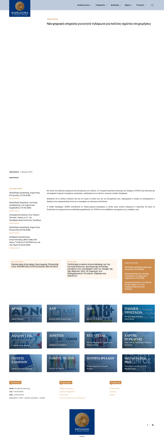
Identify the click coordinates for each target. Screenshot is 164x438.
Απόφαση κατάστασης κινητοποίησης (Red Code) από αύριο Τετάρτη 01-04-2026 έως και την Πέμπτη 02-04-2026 (24, 241)
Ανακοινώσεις (52, 19)
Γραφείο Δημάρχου (66, 388)
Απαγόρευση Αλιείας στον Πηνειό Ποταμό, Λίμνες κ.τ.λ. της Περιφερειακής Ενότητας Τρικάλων (25, 217)
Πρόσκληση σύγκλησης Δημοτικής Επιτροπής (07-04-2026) (24, 228)
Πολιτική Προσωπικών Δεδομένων (72, 398)
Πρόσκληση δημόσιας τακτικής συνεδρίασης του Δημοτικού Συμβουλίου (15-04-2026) (23, 205)
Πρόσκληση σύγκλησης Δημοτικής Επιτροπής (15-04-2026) (24, 193)
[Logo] (82, 422)
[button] (152, 5)
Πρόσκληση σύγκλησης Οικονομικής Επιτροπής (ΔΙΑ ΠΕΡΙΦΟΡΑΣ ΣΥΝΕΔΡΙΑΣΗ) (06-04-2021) (35, 265)
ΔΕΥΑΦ (112, 395)
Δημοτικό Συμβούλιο (67, 391)
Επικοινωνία (15, 382)
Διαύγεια (113, 391)
